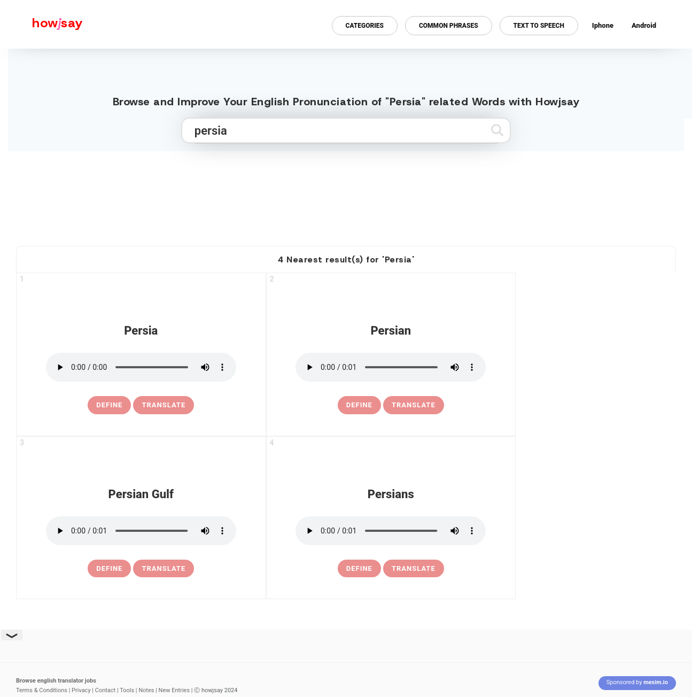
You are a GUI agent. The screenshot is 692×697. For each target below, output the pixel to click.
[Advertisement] (346, 194)
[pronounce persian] (391, 367)
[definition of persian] (359, 405)
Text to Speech (539, 25)
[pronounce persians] (391, 530)
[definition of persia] (109, 405)
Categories (365, 25)
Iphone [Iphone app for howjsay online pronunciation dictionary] (602, 25)
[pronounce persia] (141, 367)
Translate (163, 405)
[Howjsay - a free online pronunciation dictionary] (41, 24)
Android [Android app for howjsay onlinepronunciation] (644, 25)
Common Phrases (448, 25)
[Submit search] (497, 130)
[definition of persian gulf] (109, 569)
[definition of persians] (359, 569)
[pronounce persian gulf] (141, 530)
